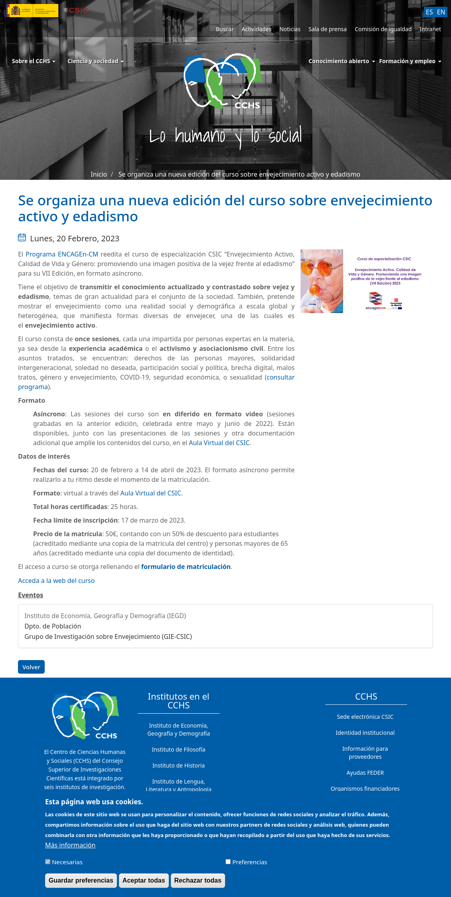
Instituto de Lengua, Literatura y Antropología (179, 785)
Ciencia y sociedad (95, 61)
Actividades (256, 29)
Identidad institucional (365, 732)
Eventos (30, 595)
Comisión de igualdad (383, 29)
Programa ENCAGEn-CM (62, 254)
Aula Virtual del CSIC (219, 442)
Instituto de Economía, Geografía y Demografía (178, 729)
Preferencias (249, 866)
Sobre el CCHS (33, 61)
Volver (31, 667)
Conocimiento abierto (339, 61)
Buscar (225, 29)
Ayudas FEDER (365, 772)
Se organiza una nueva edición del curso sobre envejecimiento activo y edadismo (239, 174)
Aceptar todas (144, 884)
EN (441, 12)
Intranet (430, 29)
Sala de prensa (328, 29)
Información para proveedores (365, 752)
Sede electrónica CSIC (365, 716)
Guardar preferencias (81, 884)
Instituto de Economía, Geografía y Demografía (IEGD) (105, 615)
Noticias (290, 29)
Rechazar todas (198, 884)
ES (429, 12)
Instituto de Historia (178, 765)
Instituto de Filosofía (178, 749)
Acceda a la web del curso (56, 580)
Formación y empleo (407, 61)
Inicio (99, 174)
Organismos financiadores (365, 788)
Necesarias (67, 866)
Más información (70, 849)
